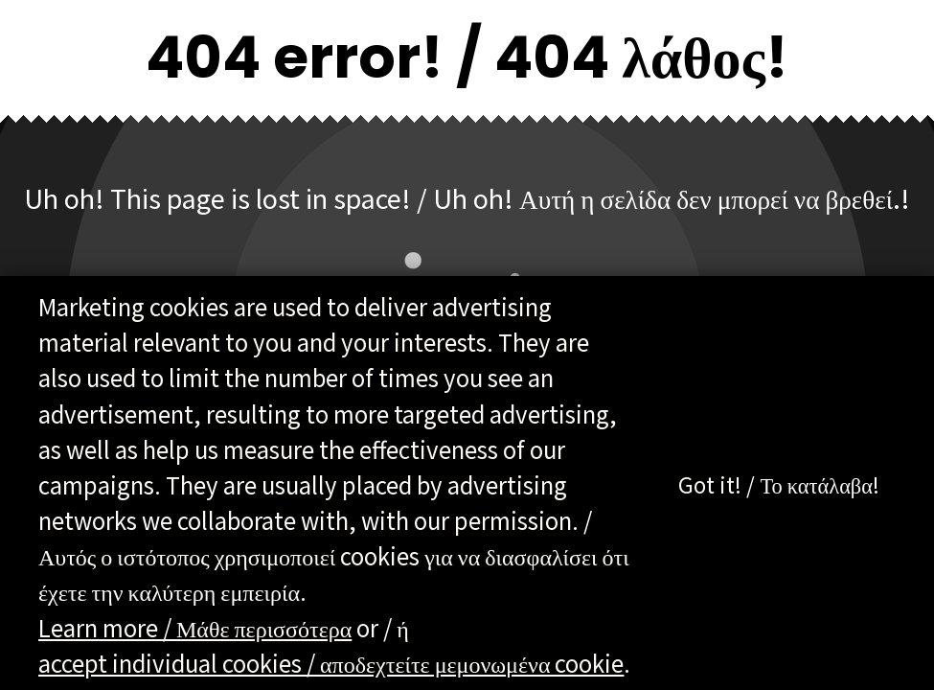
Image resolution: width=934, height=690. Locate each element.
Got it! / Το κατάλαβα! (778, 486)
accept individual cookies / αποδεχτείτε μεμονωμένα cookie (331, 663)
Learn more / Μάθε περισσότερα (195, 628)
